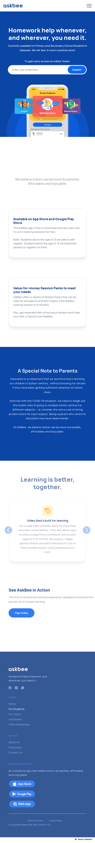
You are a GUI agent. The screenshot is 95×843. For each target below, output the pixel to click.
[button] (89, 5)
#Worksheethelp (19, 724)
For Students (16, 709)
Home (12, 703)
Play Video (21, 613)
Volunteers (15, 719)
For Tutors (15, 714)
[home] (13, 5)
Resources (15, 747)
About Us (14, 742)
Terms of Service (35, 820)
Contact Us (15, 752)
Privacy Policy (55, 820)
